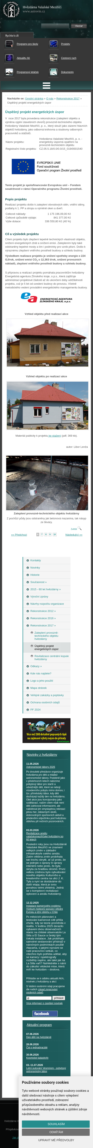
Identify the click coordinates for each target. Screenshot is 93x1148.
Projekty (65, 44)
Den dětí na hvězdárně (38, 1037)
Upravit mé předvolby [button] (56, 1140)
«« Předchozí (19, 534)
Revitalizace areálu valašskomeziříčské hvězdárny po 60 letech (44, 836)
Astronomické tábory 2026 (40, 767)
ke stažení (54, 435)
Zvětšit (76, 529)
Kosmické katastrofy (37, 1057)
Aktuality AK (23, 58)
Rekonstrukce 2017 (68, 98)
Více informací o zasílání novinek (44, 1003)
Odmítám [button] (56, 1132)
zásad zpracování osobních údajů (41, 991)
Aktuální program (39, 1025)
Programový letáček (28, 72)
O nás (50, 98)
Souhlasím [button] (56, 1124)
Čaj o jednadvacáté (37, 1047)
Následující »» (73, 534)
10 (55, 534)
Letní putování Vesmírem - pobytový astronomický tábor (46, 1070)
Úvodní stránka (34, 98)
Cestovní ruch (68, 58)
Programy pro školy (27, 44)
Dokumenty (67, 72)
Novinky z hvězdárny (42, 754)
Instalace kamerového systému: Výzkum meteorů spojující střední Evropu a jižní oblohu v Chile (44, 909)
